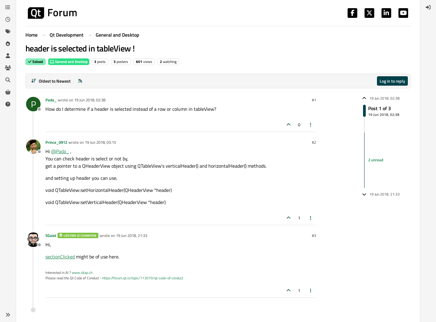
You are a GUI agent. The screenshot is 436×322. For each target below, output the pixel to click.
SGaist (50, 235)
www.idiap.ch (82, 272)
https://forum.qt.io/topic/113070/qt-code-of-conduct (142, 278)
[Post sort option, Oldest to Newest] (50, 81)
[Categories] (7, 7)
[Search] (7, 80)
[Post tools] (311, 124)
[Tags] (7, 31)
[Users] (7, 56)
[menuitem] (428, 7)
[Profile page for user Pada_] (33, 104)
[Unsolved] (7, 104)
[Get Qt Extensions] (7, 92)
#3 (314, 235)
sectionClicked (60, 256)
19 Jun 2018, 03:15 (100, 142)
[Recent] (7, 19)
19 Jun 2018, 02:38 (89, 100)
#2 (314, 142)
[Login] (428, 7)
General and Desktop (69, 61)
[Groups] (7, 68)
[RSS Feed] (80, 81)
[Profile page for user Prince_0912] (33, 146)
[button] (7, 315)
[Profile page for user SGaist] (33, 239)
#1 (314, 100)
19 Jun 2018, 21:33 (131, 235)
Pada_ (51, 100)
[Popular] (7, 43)
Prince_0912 (56, 142)
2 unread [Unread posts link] (375, 160)
